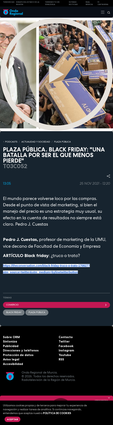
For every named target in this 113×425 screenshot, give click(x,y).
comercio (56, 304)
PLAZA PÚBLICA (62, 141)
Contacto (66, 337)
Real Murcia (89, 3)
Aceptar (12, 419)
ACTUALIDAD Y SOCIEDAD (35, 141)
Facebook (66, 346)
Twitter (64, 341)
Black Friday (13, 312)
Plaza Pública (37, 312)
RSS (61, 359)
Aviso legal (11, 359)
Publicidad (10, 346)
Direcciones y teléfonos (21, 350)
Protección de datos (18, 355)
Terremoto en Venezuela (52, 3)
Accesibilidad (13, 364)
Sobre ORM (11, 337)
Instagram (66, 350)
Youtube (65, 355)
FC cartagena (103, 3)
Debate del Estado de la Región (27, 3)
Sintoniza (10, 341)
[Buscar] (107, 12)
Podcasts (11, 141)
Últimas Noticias (73, 3)
